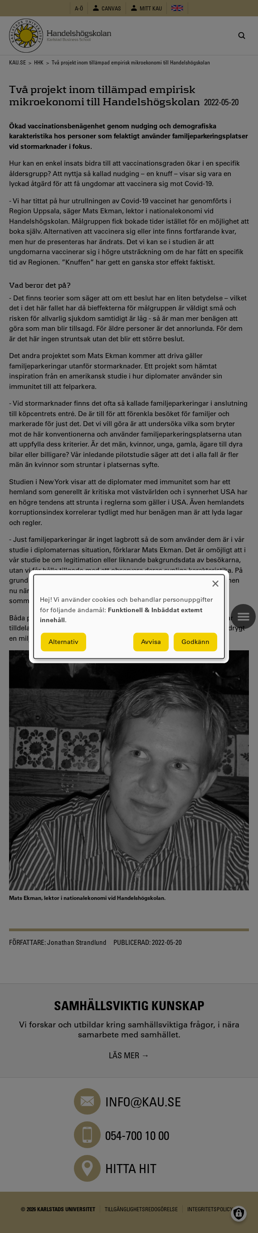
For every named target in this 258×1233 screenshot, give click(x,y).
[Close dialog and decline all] (215, 580)
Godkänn (195, 642)
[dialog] (129, 616)
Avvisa (151, 642)
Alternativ (63, 642)
